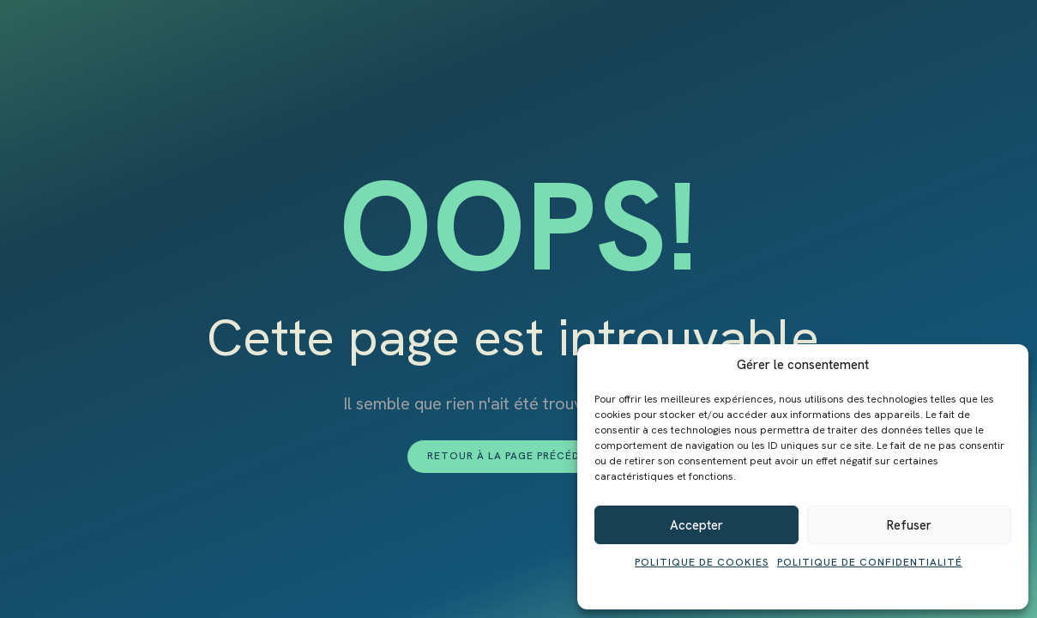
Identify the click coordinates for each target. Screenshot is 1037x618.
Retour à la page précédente (518, 456)
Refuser (909, 525)
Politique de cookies (702, 562)
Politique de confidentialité (869, 562)
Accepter (696, 525)
